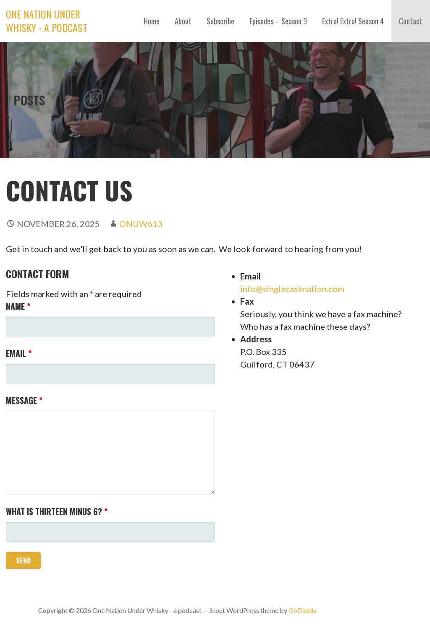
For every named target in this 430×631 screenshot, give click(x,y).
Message (24, 400)
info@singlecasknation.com (292, 289)
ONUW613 (141, 224)
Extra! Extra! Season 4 (353, 21)
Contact (410, 21)
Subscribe (220, 21)
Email (18, 353)
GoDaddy (302, 610)
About (183, 21)
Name (18, 306)
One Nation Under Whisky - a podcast (46, 20)
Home (152, 21)
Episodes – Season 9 (278, 21)
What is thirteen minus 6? (57, 511)
